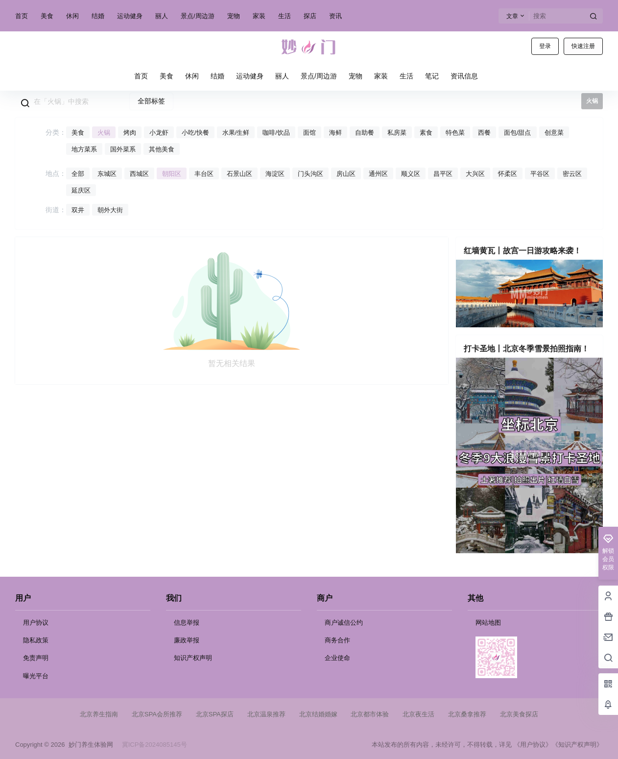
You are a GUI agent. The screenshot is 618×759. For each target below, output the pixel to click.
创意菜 (554, 132)
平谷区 (539, 173)
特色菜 (455, 132)
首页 (21, 16)
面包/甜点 (517, 132)
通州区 (378, 173)
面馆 (309, 132)
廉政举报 (186, 640)
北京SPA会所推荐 (157, 714)
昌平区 (442, 173)
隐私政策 (35, 640)
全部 (77, 173)
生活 (284, 16)
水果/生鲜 (236, 132)
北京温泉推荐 (266, 714)
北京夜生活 (418, 714)
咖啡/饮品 (276, 132)
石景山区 (239, 173)
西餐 (484, 132)
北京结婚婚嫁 (318, 714)
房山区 (346, 173)
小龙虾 (158, 132)
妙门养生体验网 (89, 744)
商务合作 (337, 640)
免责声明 (35, 657)
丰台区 (204, 173)
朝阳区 (171, 173)
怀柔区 (507, 173)
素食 (426, 132)
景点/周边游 (197, 16)
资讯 (335, 16)
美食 (47, 16)
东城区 (107, 173)
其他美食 (161, 149)
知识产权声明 (193, 657)
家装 (259, 16)
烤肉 (129, 132)
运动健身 (130, 16)
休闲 (72, 16)
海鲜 (335, 132)
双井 (77, 210)
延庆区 (81, 190)
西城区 (139, 173)
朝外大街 (110, 210)
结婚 (98, 16)
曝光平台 (35, 676)
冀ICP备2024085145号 (154, 744)
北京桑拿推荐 (467, 714)
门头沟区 (310, 173)
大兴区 (475, 173)
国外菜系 (123, 149)
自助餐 (364, 132)
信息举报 (186, 622)
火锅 (103, 132)
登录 (545, 46)
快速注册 (583, 46)
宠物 (233, 16)
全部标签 (151, 101)
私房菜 (396, 132)
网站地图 (488, 622)
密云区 (572, 173)
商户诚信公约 (344, 622)
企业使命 (337, 657)
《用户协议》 (533, 744)
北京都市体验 (370, 714)
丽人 (161, 16)
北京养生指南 (99, 714)
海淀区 (275, 173)
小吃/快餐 (195, 132)
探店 (310, 16)
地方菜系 (84, 149)
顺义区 (410, 173)
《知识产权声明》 (577, 744)
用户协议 (35, 622)
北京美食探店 (519, 714)
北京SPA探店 (215, 714)
